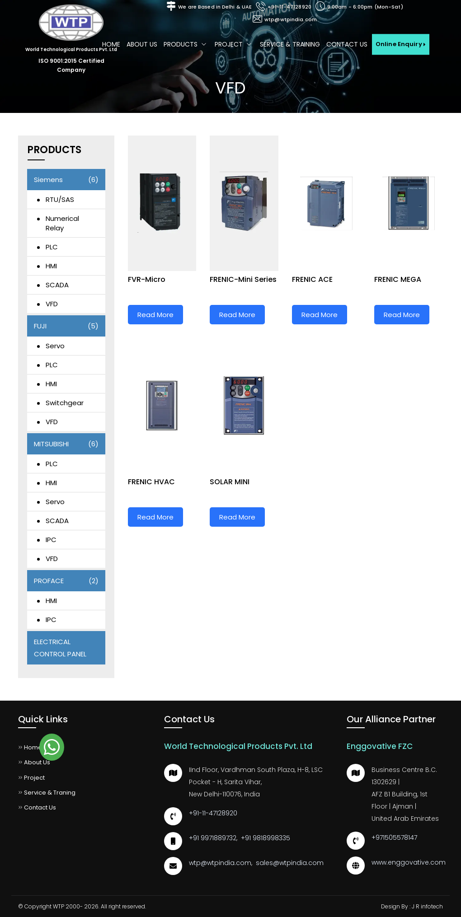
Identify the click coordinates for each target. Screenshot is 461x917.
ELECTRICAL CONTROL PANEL (60, 648)
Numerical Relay (62, 223)
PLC (52, 247)
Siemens (66, 179)
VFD (52, 304)
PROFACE (66, 581)
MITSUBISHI (66, 444)
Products (186, 44)
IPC (51, 539)
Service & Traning (46, 792)
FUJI (66, 326)
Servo (55, 346)
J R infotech (427, 906)
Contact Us (346, 44)
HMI (51, 266)
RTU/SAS (60, 199)
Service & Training (290, 44)
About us (142, 44)
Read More (155, 314)
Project (234, 44)
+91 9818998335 (265, 837)
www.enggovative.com (409, 862)
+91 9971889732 (212, 837)
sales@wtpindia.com (290, 862)
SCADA (57, 285)
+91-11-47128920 (289, 6)
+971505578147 (394, 837)
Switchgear (65, 402)
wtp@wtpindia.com (290, 19)
